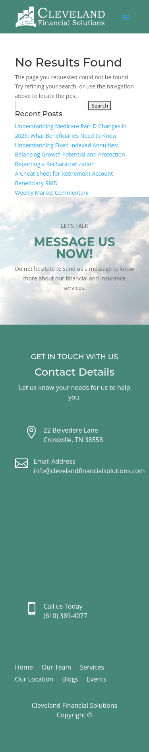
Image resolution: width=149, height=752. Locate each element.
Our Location (34, 679)
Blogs (70, 679)
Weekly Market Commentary (52, 192)
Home (24, 668)
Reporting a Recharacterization (55, 164)
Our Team (56, 668)
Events (96, 679)
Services (92, 668)
